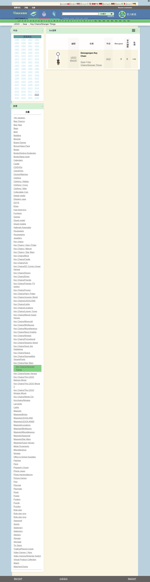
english (75, 4)
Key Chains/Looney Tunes (25, 311)
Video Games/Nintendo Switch (27, 556)
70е (108, 21)
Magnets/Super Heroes (24, 443)
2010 (37, 85)
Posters (17, 499)
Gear (83, 62)
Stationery (18, 531)
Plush (16, 492)
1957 (30, 43)
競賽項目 (17, 8)
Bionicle (17, 139)
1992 (23, 72)
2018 (37, 91)
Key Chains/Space (22, 353)
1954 (37, 40)
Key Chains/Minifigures (24, 325)
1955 (17, 43)
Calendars (18, 160)
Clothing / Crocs (21, 185)
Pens (16, 464)
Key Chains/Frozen (22, 290)
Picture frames (20, 478)
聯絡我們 (132, 579)
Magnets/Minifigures (23, 429)
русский (65, 4)
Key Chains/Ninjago (22, 336)
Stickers (17, 535)
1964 (23, 49)
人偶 (44, 14)
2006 (37, 82)
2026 (37, 98)
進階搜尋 (110, 16)
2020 (23, 95)
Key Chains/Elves (21, 276)
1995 (17, 75)
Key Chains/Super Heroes (25, 374)
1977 (30, 59)
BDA (16, 132)
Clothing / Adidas (21, 181)
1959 (17, 46)
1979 (17, 62)
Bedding (17, 135)
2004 (23, 82)
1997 (30, 75)
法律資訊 (63, 579)
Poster (16, 496)
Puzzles (17, 506)
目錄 (33, 8)
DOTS (16, 203)
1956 (23, 43)
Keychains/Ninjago (22, 400)
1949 (17, 40)
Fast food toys (20, 210)
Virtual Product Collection (25, 559)
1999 (17, 78)
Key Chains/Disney (22, 273)
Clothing (17, 178)
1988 (23, 69)
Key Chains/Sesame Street (26, 343)
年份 (15, 30)
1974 (37, 56)
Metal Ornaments (21, 446)
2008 (23, 85)
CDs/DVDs (18, 171)
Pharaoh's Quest (21, 468)
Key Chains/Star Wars (23, 363)
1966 (37, 49)
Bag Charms (19, 121)
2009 (30, 85)
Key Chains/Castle (22, 259)
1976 (23, 59)
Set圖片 (33, 14)
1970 (37, 53)
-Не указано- (19, 118)
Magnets (17, 411)
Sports (16, 524)
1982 (37, 62)
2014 (37, 88)
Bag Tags (18, 125)
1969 (30, 53)
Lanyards (18, 404)
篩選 (15, 106)
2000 (23, 78)
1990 (37, 69)
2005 (30, 82)
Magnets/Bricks (20, 414)
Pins (16, 482)
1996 (23, 75)
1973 (30, 56)
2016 (23, 91)
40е (95, 21)
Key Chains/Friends (22, 280)
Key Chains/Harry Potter (24, 294)
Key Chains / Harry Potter (25, 245)
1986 (37, 66)
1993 (30, 72)
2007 (17, 85)
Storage (17, 538)
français (85, 4)
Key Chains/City (21, 263)
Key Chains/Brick (21, 256)
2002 (37, 78)
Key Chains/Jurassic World (26, 297)
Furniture (18, 213)
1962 (37, 46)
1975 (17, 59)
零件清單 (54, 14)
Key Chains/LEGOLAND (24, 301)
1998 (37, 75)
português (109, 4)
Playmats (18, 489)
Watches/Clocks (21, 567)
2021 (30, 95)
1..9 (19, 21)
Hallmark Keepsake (22, 227)
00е (120, 21)
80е (112, 21)
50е (100, 21)
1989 (30, 69)
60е (104, 21)
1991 (17, 72)
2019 (17, 95)
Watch (16, 563)
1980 (23, 62)
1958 (37, 43)
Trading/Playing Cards (24, 549)
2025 (30, 98)
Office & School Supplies (25, 457)
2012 (23, 88)
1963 (17, 49)
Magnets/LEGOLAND (23, 418)
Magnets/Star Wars (22, 439)
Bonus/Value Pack (22, 146)
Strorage (17, 542)
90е (116, 21)
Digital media (19, 196)
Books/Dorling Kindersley (25, 153)
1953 (30, 40)
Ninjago (17, 453)
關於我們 (18, 579)
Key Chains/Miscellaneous (25, 329)
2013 (30, 88)
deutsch (130, 4)
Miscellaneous (20, 450)
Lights (16, 407)
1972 (23, 56)
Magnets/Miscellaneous (24, 432)
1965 (30, 49)
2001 (30, 78)
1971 (17, 56)
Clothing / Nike (20, 189)
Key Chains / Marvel (23, 249)
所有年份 (27, 37)
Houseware (19, 231)
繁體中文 (97, 4)
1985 (30, 66)
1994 (37, 72)
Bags (16, 128)
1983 (17, 66)
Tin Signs (18, 545)
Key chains (18, 242)
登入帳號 (131, 14)
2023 (17, 98)
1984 (23, 66)
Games (17, 217)
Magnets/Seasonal (22, 436)
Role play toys (20, 514)
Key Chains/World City (24, 397)
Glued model (19, 220)
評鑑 (26, 8)
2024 (23, 98)
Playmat (17, 485)
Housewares (19, 235)
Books (16, 150)
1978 (37, 59)
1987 (17, 69)
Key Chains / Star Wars (24, 252)
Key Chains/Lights (22, 304)
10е (124, 21)
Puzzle (17, 503)
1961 (30, 46)
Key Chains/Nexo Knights (25, 332)
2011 (17, 88)
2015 (17, 91)
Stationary (18, 528)
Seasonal (18, 521)
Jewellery (18, 238)
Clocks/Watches (21, 174)
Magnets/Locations (22, 425)
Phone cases (19, 471)
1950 (23, 40)
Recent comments (125, 8)
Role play (18, 510)
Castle (16, 164)
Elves (16, 206)
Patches (17, 460)
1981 (30, 62)
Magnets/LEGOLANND (24, 422)
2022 (37, 95)
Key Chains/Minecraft (23, 321)
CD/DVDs (18, 167)
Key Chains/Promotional (24, 339)
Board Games (20, 143)
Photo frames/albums (23, 475)
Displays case (20, 199)
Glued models (20, 224)
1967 (17, 53)
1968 (23, 53)
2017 (30, 91)
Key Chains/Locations (23, 308)
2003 (17, 82)
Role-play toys (20, 517)
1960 (23, 46)
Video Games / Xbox (23, 552)
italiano (120, 4)
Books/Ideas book (22, 157)
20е (128, 21)
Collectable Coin (21, 192)
